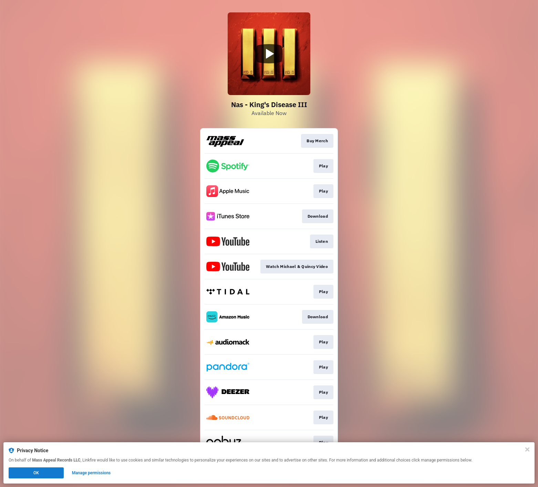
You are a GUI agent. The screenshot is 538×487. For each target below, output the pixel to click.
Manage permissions (91, 472)
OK (36, 472)
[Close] (527, 449)
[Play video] (269, 53)
